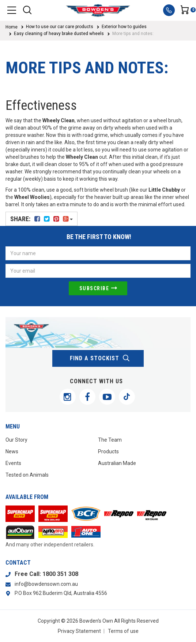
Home (11, 27)
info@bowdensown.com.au (46, 584)
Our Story (16, 440)
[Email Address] (98, 271)
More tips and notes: (133, 33)
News (11, 451)
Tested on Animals (27, 475)
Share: (41, 219)
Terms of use (123, 631)
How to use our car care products (59, 26)
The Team (110, 440)
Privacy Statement (79, 631)
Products (108, 451)
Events (13, 463)
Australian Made (117, 463)
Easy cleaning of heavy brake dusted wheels (59, 33)
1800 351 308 (60, 573)
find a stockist (100, 358)
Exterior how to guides (124, 26)
